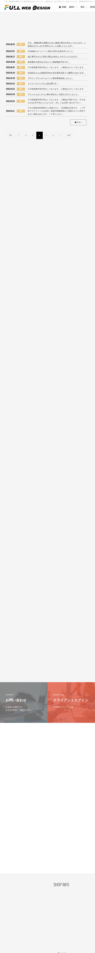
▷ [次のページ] (60, 135)
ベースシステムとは (69, 917)
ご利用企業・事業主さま (50, 925)
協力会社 (46, 929)
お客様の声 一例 (48, 932)
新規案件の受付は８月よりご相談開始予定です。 (49, 62)
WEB (89, 6)
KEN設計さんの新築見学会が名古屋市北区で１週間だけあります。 (57, 73)
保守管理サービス (68, 931)
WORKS (65, 924)
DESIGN (85, 914)
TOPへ (78, 122)
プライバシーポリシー (10, 920)
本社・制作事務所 (48, 939)
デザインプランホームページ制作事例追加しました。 (51, 78)
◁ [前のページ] (18, 135)
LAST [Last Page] (69, 135)
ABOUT (79, 6)
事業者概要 (46, 936)
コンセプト (86, 917)
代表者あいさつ (48, 921)
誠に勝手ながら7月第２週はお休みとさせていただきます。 (53, 56)
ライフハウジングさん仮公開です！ (43, 83)
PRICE (65, 928)
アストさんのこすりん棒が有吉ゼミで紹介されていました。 (54, 94)
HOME (68, 6)
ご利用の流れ (67, 935)
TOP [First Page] (10, 135)
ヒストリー (66, 921)
